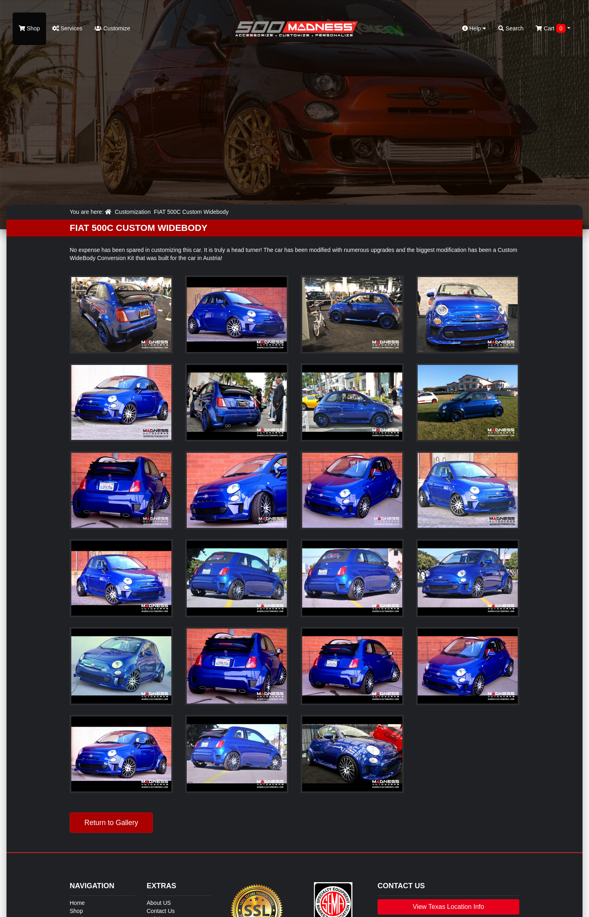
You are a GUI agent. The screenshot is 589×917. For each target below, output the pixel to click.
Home (77, 903)
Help (474, 28)
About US (159, 903)
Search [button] (510, 28)
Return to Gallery (111, 823)
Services (67, 28)
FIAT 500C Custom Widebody (191, 212)
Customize (112, 28)
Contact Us (161, 911)
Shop (29, 28)
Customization (133, 212)
